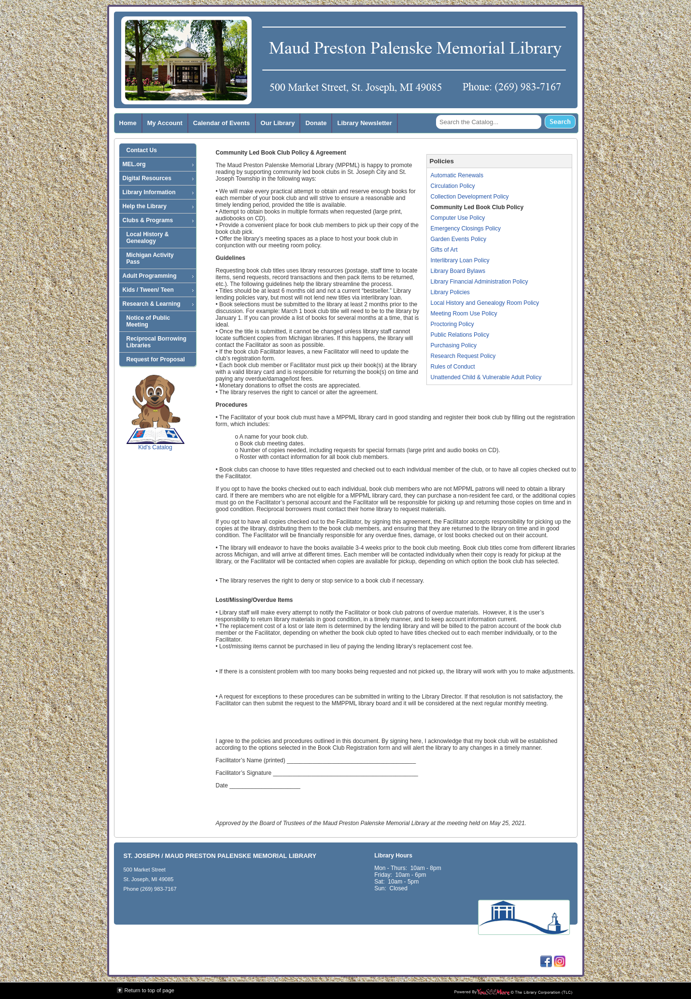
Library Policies (450, 292)
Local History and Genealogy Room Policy (485, 303)
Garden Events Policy (458, 239)
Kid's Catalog (155, 412)
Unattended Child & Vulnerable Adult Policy (486, 377)
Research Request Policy (463, 356)
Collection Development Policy (470, 196)
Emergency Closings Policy (466, 228)
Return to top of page (149, 990)
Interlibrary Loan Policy (460, 260)
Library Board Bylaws (458, 271)
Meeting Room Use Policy (464, 313)
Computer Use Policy (458, 217)
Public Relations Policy (460, 334)
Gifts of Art (444, 249)
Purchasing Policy (454, 345)
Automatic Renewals (457, 175)
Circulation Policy (453, 186)
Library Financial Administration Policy (479, 281)
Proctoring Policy (452, 324)
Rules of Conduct (453, 366)
